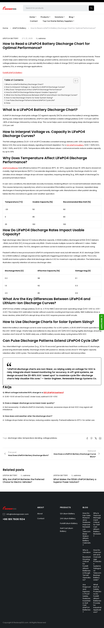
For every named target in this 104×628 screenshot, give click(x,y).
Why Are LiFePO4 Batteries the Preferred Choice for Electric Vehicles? (23, 480)
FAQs (8, 103)
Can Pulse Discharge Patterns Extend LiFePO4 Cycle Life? (30, 100)
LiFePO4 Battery (19, 28)
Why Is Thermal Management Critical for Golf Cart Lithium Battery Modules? (97, 524)
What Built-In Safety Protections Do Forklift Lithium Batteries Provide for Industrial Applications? (97, 598)
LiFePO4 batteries (10, 168)
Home (5, 28)
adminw (42, 38)
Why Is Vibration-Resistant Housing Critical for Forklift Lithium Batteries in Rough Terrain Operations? (87, 565)
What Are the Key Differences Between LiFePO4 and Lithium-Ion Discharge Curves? (41, 95)
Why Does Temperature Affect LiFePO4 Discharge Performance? (34, 89)
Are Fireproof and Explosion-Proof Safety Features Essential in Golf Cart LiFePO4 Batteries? (87, 598)
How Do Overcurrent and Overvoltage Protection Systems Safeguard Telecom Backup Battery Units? (97, 565)
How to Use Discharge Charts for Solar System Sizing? (29, 98)
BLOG (85, 507)
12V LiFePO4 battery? (53, 392)
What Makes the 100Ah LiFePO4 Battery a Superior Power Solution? (74, 480)
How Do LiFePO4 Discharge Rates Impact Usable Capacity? (31, 92)
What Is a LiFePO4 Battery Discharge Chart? (24, 84)
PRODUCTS (65, 507)
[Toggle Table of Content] (74, 80)
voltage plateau (50, 438)
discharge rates (15, 438)
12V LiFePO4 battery (75, 145)
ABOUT (40, 507)
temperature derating (32, 438)
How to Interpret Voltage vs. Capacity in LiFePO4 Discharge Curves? (35, 87)
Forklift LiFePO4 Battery (12, 72)
